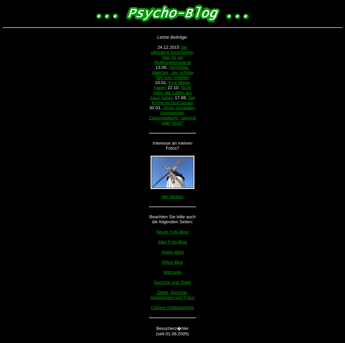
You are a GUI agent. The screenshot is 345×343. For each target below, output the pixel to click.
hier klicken (172, 196)
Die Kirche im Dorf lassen (173, 100)
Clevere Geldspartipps (172, 307)
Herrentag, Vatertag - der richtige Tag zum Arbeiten (172, 72)
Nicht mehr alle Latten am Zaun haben (171, 92)
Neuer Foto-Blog (172, 231)
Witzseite (173, 272)
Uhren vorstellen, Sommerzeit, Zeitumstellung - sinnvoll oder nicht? (172, 115)
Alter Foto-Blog (172, 241)
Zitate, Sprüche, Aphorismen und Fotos (173, 295)
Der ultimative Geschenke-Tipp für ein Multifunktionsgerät (172, 55)
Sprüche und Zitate (172, 282)
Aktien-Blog (172, 252)
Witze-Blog (172, 262)
